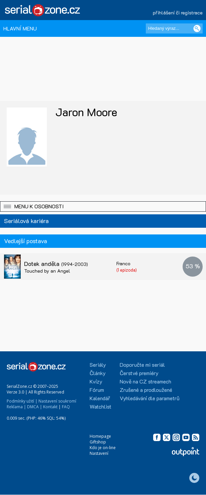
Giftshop (98, 442)
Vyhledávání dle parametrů (150, 398)
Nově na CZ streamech (145, 381)
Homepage (100, 436)
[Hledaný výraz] (174, 28)
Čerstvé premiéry (139, 372)
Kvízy (96, 381)
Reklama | (16, 407)
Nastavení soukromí (57, 401)
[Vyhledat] (197, 28)
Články (98, 372)
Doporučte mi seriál (142, 364)
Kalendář (100, 398)
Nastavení (99, 453)
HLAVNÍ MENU (20, 28)
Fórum (97, 389)
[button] (103, 206)
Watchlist (100, 406)
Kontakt (50, 407)
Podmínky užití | (22, 401)
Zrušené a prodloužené (146, 389)
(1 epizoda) (126, 270)
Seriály (98, 364)
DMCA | (34, 407)
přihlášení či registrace (178, 12)
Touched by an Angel (47, 271)
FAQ (66, 407)
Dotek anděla (56, 264)
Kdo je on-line (103, 447)
